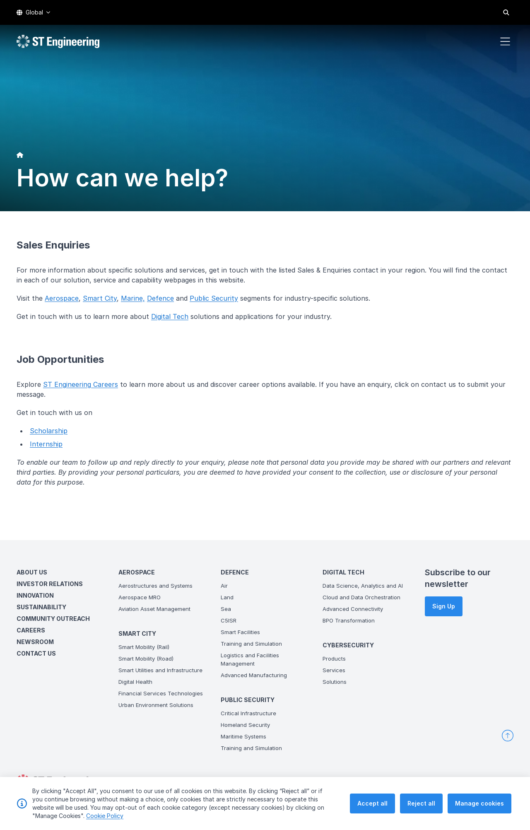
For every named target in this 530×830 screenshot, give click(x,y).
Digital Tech (169, 316)
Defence (160, 298)
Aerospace (62, 298)
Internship (46, 444)
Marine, (133, 298)
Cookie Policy (104, 816)
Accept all (372, 803)
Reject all (421, 803)
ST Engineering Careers (80, 384)
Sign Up (443, 606)
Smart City (100, 298)
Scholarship (48, 431)
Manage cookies (479, 803)
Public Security (214, 298)
